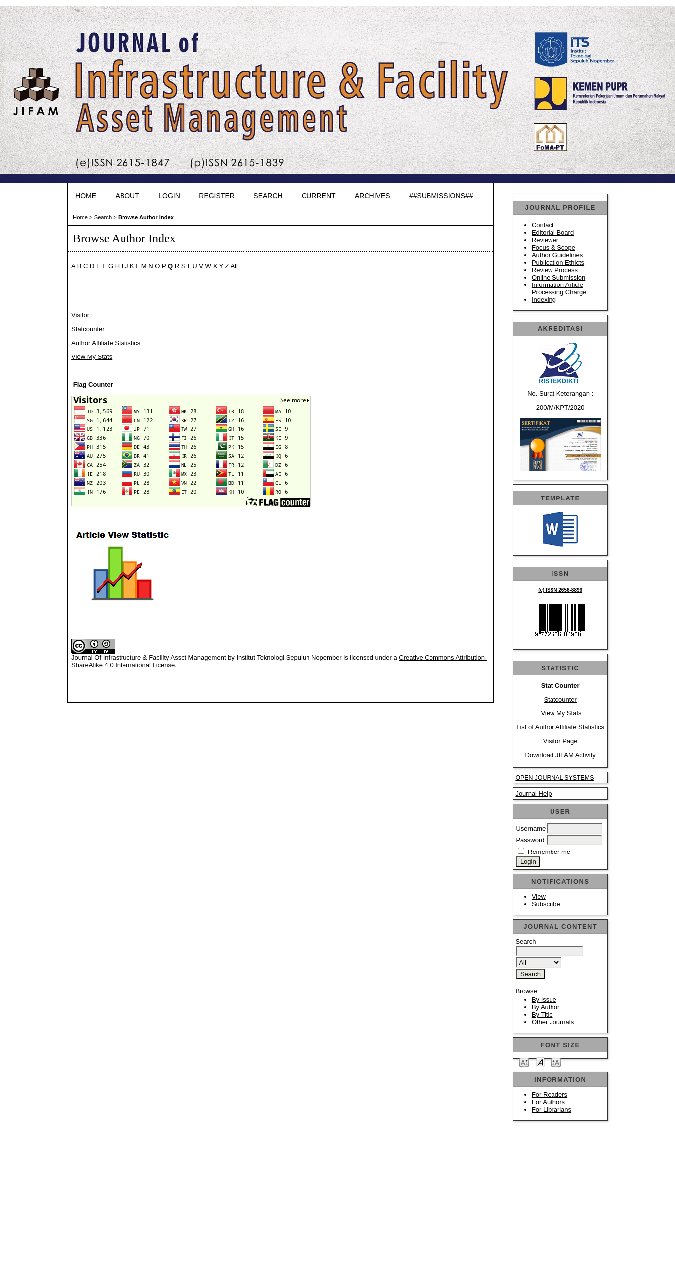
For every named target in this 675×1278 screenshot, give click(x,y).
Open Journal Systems (554, 777)
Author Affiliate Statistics (105, 343)
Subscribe (546, 904)
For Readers (549, 1094)
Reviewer (545, 240)
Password (530, 840)
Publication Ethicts (558, 262)
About (127, 196)
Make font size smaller (524, 1061)
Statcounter (560, 699)
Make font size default (540, 1061)
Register (217, 196)
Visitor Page (560, 741)
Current (318, 196)
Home (85, 196)
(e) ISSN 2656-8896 (560, 590)
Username (531, 828)
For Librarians (551, 1109)
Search (267, 196)
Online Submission (558, 277)
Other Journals (553, 1022)
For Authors (548, 1102)
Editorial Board (553, 232)
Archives (372, 196)
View (539, 896)
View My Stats (560, 713)
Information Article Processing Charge (559, 288)
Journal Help (533, 793)
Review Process (555, 270)
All (233, 266)
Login (169, 196)
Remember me (549, 851)
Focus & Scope (553, 247)
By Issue (544, 999)
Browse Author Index (146, 217)
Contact (543, 225)
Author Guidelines (557, 255)
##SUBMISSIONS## (441, 196)
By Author (545, 1007)
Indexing (544, 299)
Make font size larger (556, 1061)
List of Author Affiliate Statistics (560, 727)
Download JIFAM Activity (560, 755)
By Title (542, 1014)
